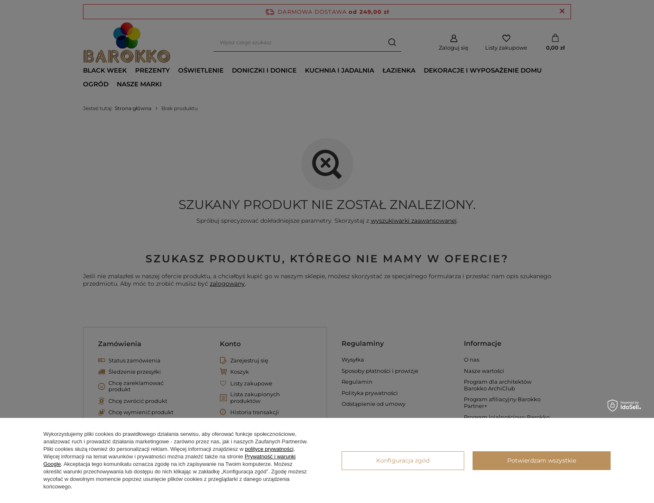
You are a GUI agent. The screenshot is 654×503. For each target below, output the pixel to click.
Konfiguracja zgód (403, 460)
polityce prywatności (269, 449)
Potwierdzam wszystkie (541, 460)
